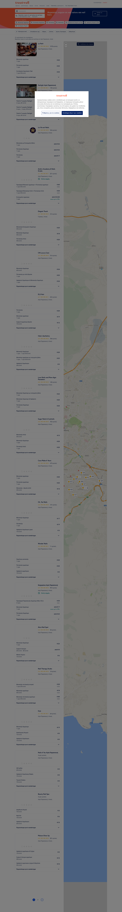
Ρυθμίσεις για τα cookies (50, 113)
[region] (62, 104)
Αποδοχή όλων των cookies (72, 113)
